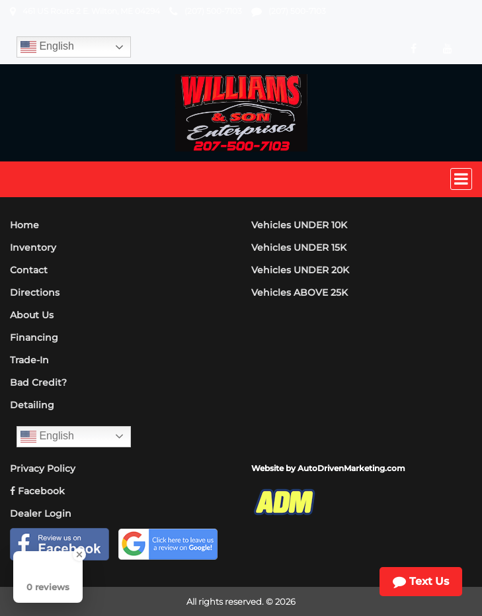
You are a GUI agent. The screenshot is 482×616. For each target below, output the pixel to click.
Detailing (32, 405)
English (47, 47)
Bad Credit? (38, 382)
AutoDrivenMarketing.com (351, 468)
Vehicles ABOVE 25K (299, 292)
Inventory (33, 247)
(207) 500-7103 (213, 11)
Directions (35, 292)
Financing (34, 337)
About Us (32, 315)
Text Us (421, 581)
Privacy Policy (42, 468)
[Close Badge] (79, 554)
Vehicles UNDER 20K (300, 270)
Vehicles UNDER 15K (298, 247)
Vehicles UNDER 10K (299, 225)
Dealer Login (40, 513)
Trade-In (29, 360)
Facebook (37, 491)
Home (24, 225)
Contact (29, 270)
